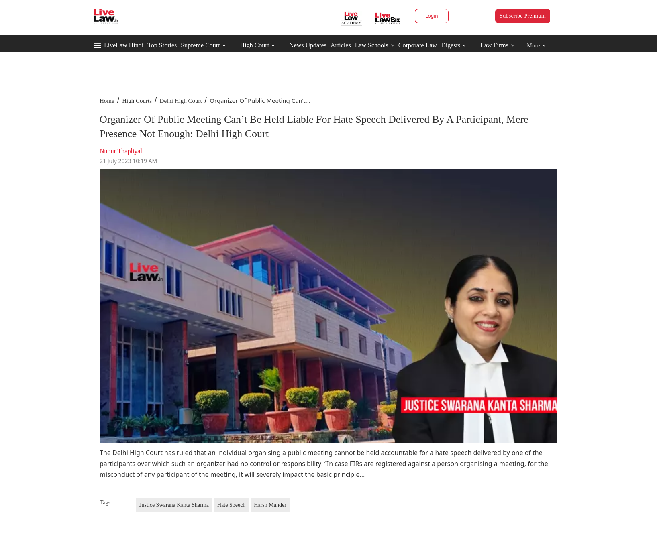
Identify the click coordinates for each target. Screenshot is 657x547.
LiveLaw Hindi (123, 45)
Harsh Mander (270, 505)
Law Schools (374, 45)
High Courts (137, 101)
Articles (341, 45)
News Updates (307, 45)
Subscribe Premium (523, 16)
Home (107, 101)
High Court (254, 45)
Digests (450, 45)
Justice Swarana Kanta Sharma (174, 505)
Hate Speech (231, 505)
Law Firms (497, 45)
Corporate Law (417, 45)
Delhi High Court (181, 101)
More (536, 46)
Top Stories (162, 45)
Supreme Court (200, 45)
